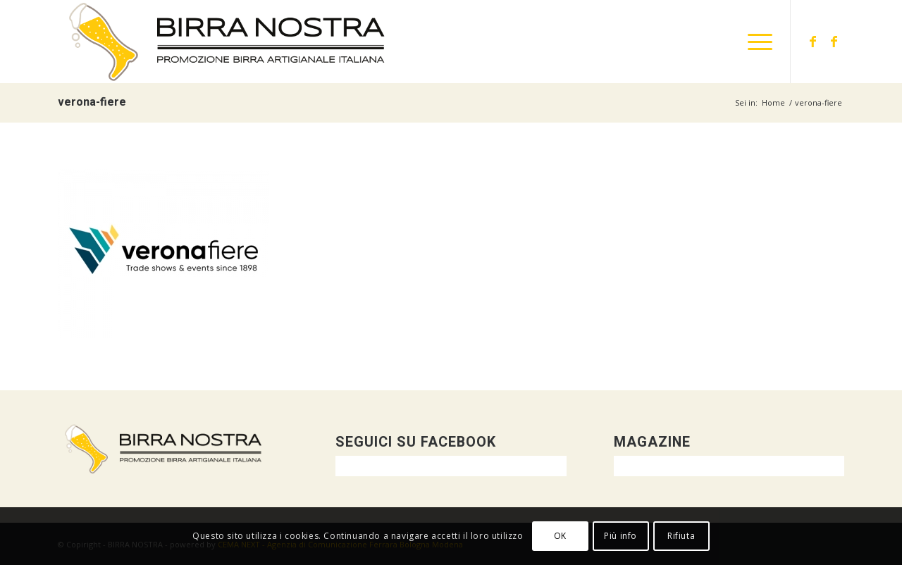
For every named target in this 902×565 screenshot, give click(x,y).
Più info (620, 536)
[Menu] (755, 41)
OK (560, 536)
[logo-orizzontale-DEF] (227, 41)
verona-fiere (92, 102)
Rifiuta (681, 536)
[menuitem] (755, 41)
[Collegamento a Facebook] (812, 40)
